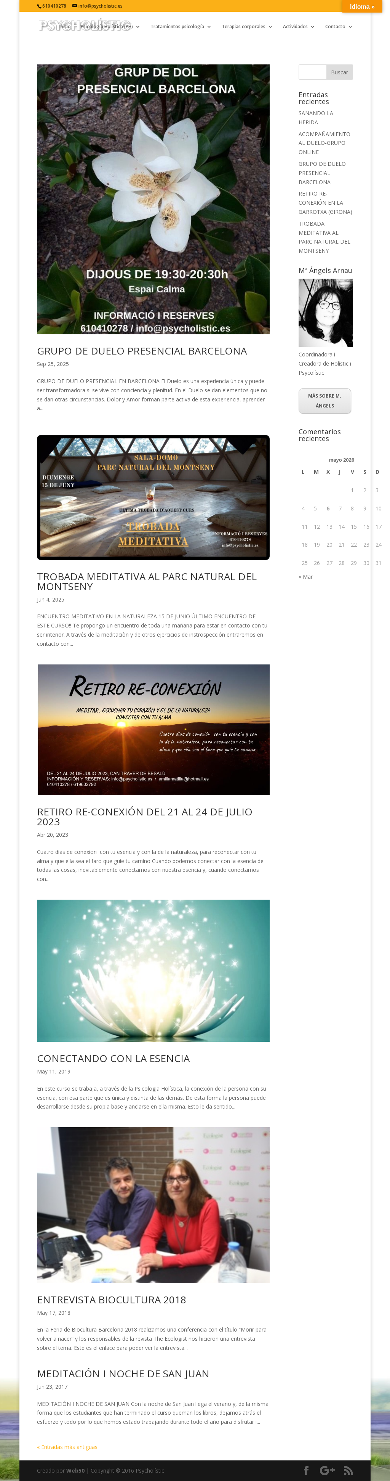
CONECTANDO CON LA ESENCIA (113, 1058)
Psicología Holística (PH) (107, 27)
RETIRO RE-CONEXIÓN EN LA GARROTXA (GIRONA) (325, 202)
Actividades (295, 27)
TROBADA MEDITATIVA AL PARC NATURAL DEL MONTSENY (147, 581)
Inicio (65, 27)
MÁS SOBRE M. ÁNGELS (324, 401)
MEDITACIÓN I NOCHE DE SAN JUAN (123, 1373)
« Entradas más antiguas (67, 1447)
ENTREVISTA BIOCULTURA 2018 (111, 1299)
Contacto (335, 27)
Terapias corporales (243, 27)
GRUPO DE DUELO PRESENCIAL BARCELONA (142, 351)
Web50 (75, 1470)
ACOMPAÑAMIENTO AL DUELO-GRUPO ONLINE (324, 143)
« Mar (306, 576)
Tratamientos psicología (177, 27)
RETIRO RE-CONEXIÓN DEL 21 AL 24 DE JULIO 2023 (145, 816)
